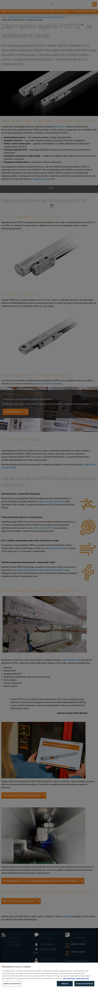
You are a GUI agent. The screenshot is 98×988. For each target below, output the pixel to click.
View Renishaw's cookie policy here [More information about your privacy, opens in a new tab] (76, 983)
